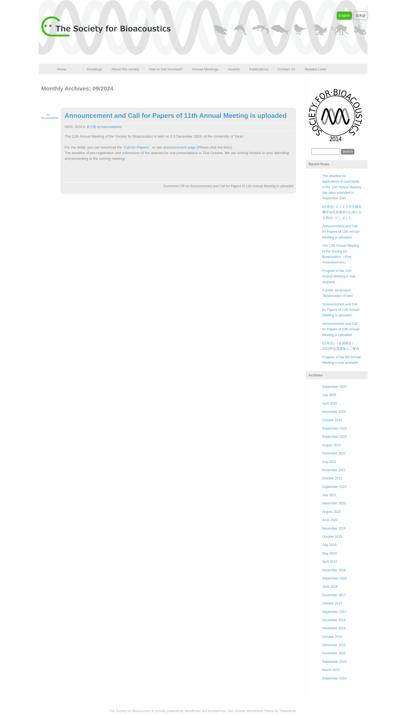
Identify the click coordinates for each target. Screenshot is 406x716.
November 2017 (334, 595)
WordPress (192, 711)
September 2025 (334, 387)
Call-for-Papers (136, 147)
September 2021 (334, 487)
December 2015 (334, 645)
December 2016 (334, 620)
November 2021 (334, 470)
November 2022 (334, 453)
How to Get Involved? (166, 69)
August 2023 (331, 445)
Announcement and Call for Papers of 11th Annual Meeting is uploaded (176, 115)
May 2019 (329, 553)
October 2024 (332, 420)
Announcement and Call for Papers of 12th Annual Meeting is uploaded (340, 231)
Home (62, 69)
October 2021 (332, 478)
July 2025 (329, 395)
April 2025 (329, 403)
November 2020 (334, 503)
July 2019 (329, 545)
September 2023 (334, 437)
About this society (126, 69)
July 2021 (329, 495)
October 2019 (332, 537)
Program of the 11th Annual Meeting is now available (339, 276)
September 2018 (334, 578)
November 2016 (334, 628)
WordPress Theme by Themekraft (271, 711)
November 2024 (334, 412)
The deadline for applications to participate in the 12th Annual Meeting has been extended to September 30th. (341, 187)
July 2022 (329, 462)
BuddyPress (217, 711)
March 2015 (331, 670)
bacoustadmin (49, 118)
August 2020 (331, 512)
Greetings (94, 69)
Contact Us (286, 69)
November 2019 (334, 528)
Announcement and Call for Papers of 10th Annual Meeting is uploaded (340, 329)
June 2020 (330, 520)
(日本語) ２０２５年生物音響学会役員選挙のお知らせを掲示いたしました (342, 212)
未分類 (91, 127)
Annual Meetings (205, 69)
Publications (258, 69)
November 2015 (334, 653)
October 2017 (332, 603)
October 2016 (332, 637)
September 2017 (334, 612)
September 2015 (334, 662)
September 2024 (334, 428)
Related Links (315, 69)
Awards (234, 69)
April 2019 (329, 562)
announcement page (179, 147)
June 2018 (330, 587)
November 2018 (334, 570)
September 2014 (334, 678)
